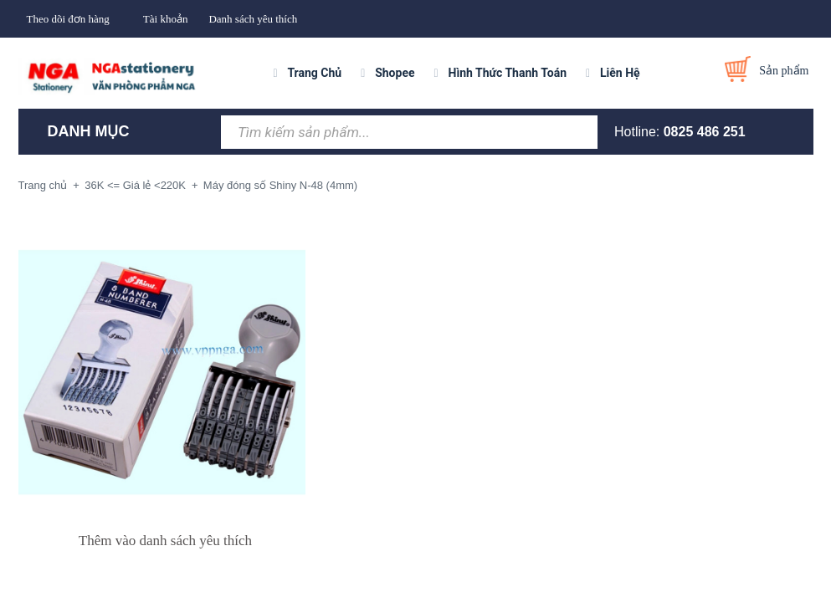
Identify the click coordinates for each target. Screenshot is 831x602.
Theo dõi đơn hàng (68, 19)
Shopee (394, 72)
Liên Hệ (620, 72)
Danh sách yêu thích (252, 19)
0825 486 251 (705, 132)
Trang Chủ (314, 72)
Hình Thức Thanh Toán (508, 72)
